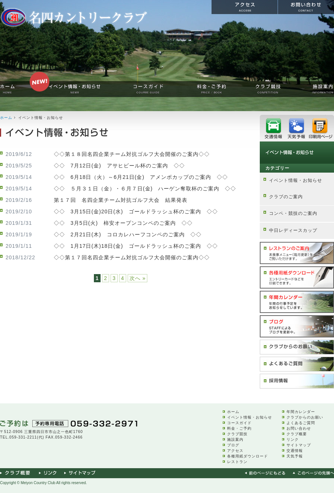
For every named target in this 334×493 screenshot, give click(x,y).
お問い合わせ (298, 428)
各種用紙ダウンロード (247, 456)
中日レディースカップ (293, 230)
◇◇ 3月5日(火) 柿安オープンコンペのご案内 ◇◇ (123, 223)
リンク (292, 439)
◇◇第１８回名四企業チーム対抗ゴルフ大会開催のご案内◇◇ (132, 154)
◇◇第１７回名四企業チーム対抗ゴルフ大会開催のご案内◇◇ (132, 257)
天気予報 (294, 456)
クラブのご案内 (286, 196)
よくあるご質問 (300, 423)
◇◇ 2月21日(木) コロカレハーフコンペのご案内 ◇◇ (128, 234)
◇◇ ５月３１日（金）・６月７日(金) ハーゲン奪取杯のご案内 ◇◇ (145, 188)
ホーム (6, 118)
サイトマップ (298, 445)
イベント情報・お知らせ (295, 180)
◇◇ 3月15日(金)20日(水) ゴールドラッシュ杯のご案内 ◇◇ (136, 211)
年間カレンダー (300, 412)
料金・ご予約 (239, 428)
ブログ (233, 445)
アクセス (235, 451)
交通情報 (294, 451)
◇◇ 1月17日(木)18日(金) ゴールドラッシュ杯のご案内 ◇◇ (136, 246)
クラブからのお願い (304, 417)
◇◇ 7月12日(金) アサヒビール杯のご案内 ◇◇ (119, 166)
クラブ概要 (296, 434)
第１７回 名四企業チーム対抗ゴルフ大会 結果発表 (120, 200)
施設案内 (235, 439)
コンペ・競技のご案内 (293, 213)
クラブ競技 (237, 434)
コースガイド (239, 423)
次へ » (138, 278)
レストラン (237, 462)
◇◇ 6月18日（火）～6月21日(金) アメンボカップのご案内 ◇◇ (141, 177)
